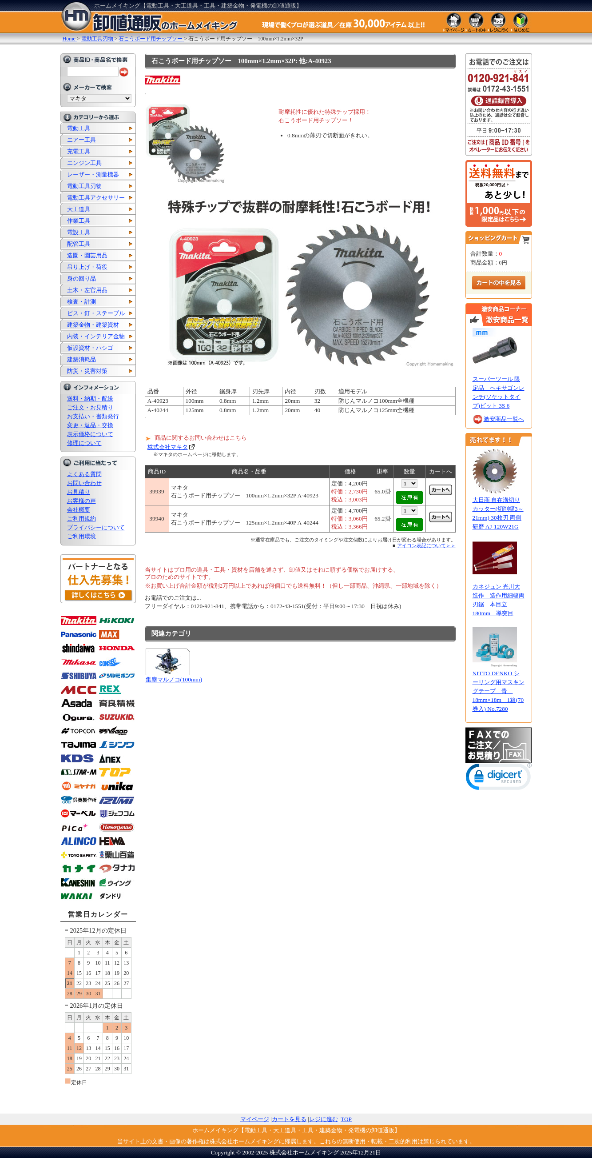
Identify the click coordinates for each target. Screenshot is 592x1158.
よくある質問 (84, 474)
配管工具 (78, 243)
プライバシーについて (96, 527)
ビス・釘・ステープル (96, 313)
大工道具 (78, 209)
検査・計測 (81, 301)
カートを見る (289, 1119)
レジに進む (323, 1119)
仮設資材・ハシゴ (90, 348)
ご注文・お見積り (90, 407)
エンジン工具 (84, 163)
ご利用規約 (81, 518)
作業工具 (78, 220)
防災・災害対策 (87, 371)
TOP (346, 1119)
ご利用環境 (81, 536)
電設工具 (78, 232)
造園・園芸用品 (87, 255)
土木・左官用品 (87, 290)
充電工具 (78, 151)
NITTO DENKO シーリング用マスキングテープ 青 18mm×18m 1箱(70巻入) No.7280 (498, 691)
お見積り (78, 492)
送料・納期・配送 (90, 398)
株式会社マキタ (167, 447)
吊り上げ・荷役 (87, 267)
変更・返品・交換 (90, 425)
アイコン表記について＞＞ (426, 545)
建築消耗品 (81, 359)
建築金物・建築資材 (93, 324)
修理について (84, 443)
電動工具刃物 (84, 186)
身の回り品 (81, 278)
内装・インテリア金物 (96, 336)
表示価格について (90, 434)
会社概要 (78, 509)
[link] (498, 778)
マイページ (254, 1119)
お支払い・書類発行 (93, 416)
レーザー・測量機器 (93, 174)
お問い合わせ (84, 483)
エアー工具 (81, 139)
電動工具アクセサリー (96, 197)
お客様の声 (81, 500)
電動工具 (78, 128)
